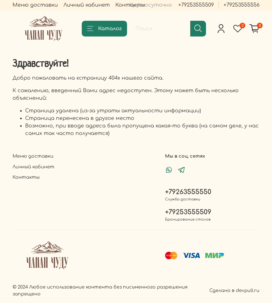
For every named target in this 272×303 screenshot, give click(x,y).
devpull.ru (247, 290)
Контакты (26, 177)
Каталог (104, 28)
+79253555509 (196, 5)
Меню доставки (35, 5)
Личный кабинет (87, 5)
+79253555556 (241, 5)
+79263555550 (188, 192)
